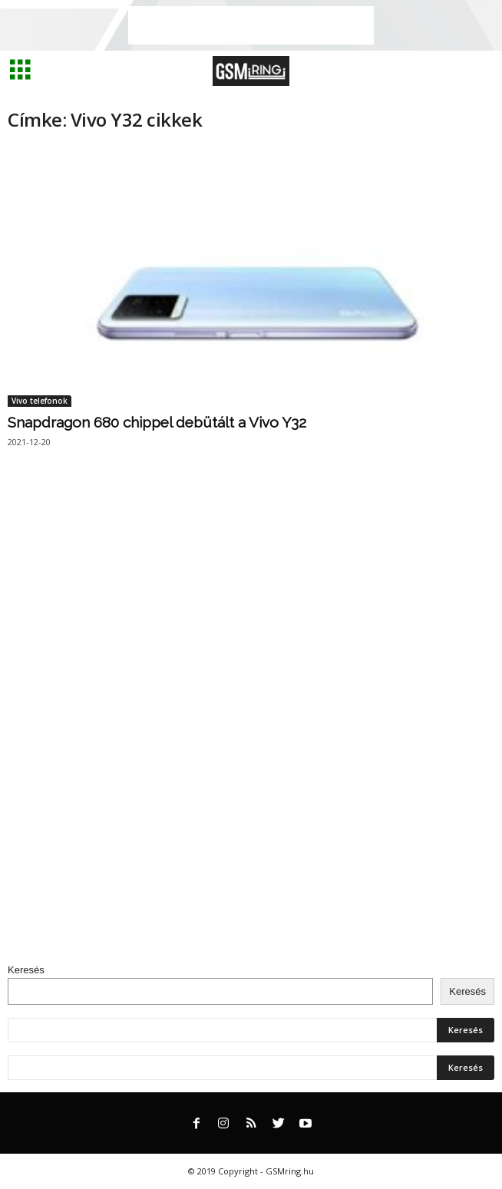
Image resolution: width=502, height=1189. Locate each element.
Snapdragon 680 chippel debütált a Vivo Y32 (157, 422)
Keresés (26, 970)
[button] (478, 71)
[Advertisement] (251, 25)
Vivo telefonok (40, 400)
